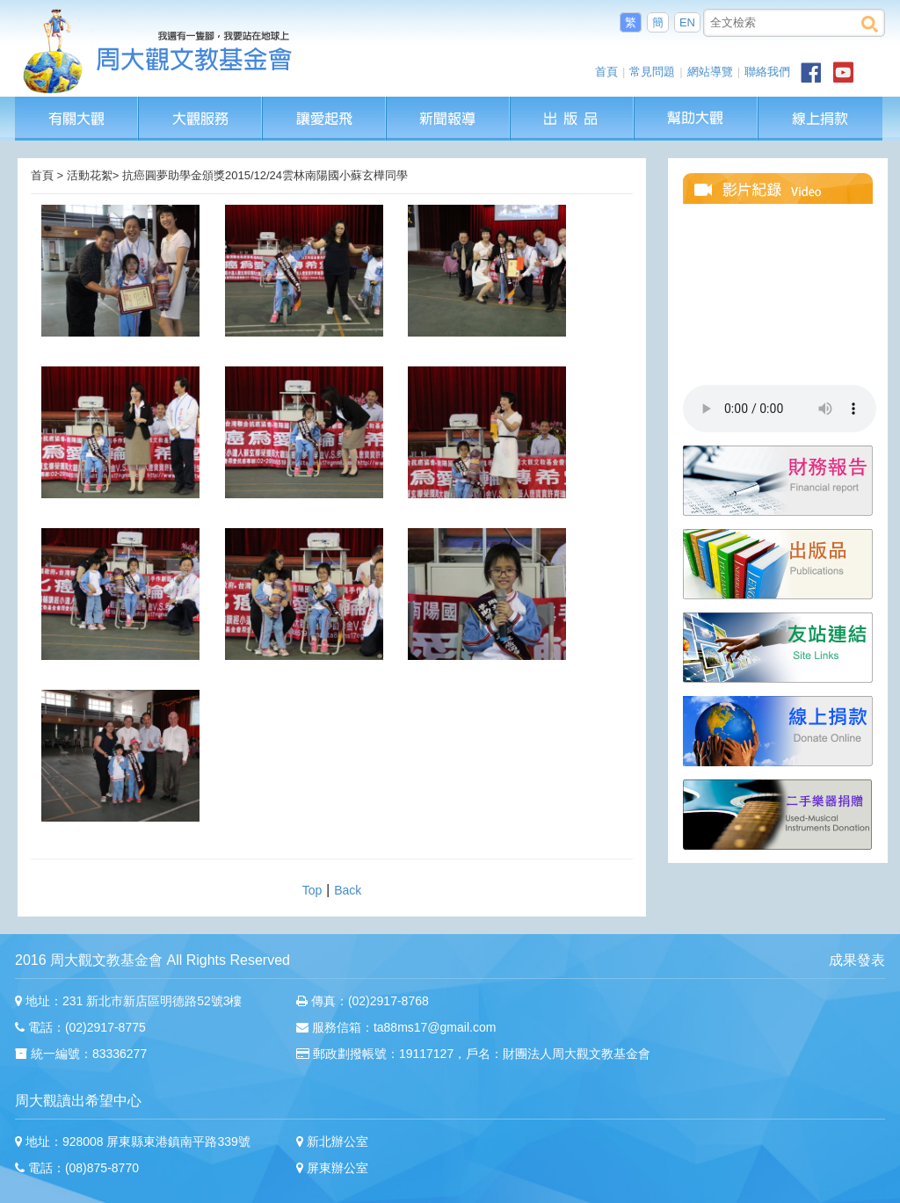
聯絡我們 (767, 71)
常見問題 (652, 71)
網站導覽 (710, 71)
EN (687, 22)
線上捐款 (820, 119)
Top (312, 890)
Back (347, 890)
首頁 (606, 71)
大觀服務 (201, 105)
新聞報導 (449, 105)
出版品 (573, 105)
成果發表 (857, 960)
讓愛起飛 (325, 105)
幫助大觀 (696, 105)
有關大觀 (77, 105)
